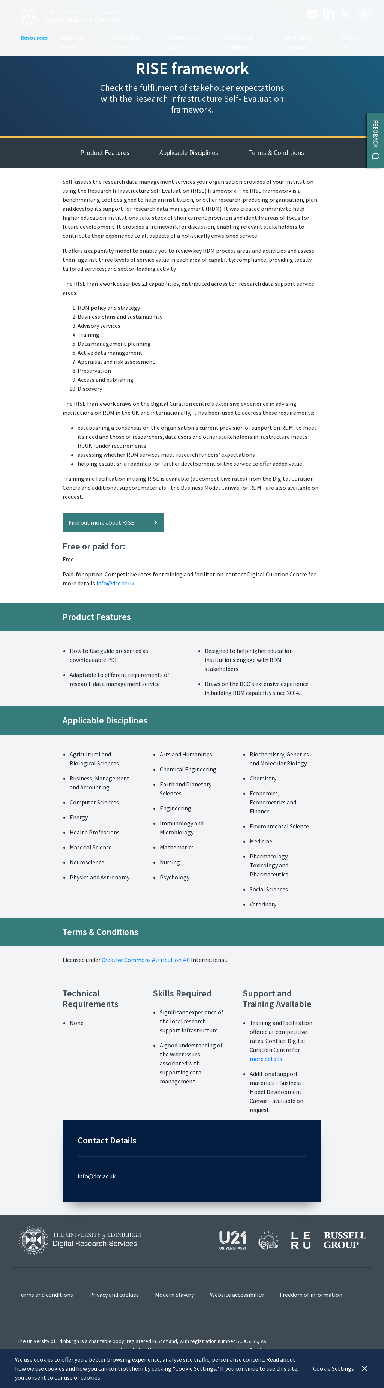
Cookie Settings (333, 1368)
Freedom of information (311, 1294)
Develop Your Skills (184, 42)
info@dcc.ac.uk (115, 583)
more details (267, 1058)
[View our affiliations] (292, 1239)
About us (350, 42)
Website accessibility (237, 1294)
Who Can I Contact (297, 42)
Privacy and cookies (114, 1294)
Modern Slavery (174, 1294)
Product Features (104, 152)
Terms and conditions (45, 1294)
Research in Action (125, 42)
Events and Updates (239, 42)
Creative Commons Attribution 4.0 (146, 959)
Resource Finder (72, 42)
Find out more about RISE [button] (113, 522)
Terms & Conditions (276, 152)
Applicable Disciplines (188, 152)
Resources (34, 37)
